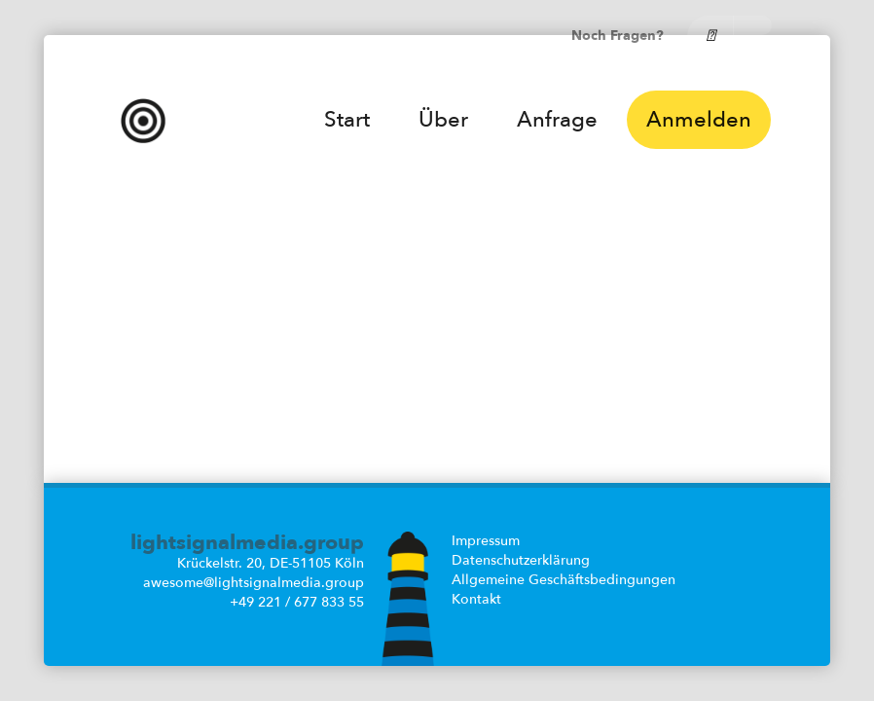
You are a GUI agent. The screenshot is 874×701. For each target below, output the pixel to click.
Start (347, 119)
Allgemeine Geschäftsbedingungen (563, 580)
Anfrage (557, 119)
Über (443, 119)
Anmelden (698, 119)
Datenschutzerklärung (521, 560)
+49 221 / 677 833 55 (297, 602)
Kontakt (476, 599)
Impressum (486, 541)
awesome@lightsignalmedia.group (253, 582)
